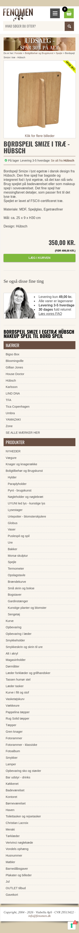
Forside (18, 53)
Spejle (59, 53)
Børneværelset (15, 803)
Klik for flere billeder (40, 136)
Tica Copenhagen (17, 406)
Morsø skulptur (18, 555)
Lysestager (15, 510)
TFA (8, 400)
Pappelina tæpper (18, 712)
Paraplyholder (17, 484)
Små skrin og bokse (21, 588)
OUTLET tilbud (16, 888)
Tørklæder (13, 836)
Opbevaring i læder (18, 633)
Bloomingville (15, 361)
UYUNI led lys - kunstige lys (26, 503)
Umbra (10, 413)
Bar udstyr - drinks (18, 777)
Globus (12, 523)
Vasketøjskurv (15, 699)
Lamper (11, 764)
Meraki (10, 829)
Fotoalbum (13, 751)
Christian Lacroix (17, 823)
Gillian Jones (14, 367)
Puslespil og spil (18, 536)
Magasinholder (15, 660)
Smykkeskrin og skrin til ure (24, 647)
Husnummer (14, 855)
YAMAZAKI (13, 419)
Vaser (12, 529)
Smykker (11, 757)
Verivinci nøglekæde (19, 842)
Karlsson (11, 387)
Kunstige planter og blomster (27, 607)
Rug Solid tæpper (17, 718)
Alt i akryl (12, 653)
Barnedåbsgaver (17, 868)
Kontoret (11, 797)
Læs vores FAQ (50, 314)
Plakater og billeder (19, 875)
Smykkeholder (15, 640)
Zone (9, 426)
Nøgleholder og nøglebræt (25, 496)
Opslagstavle (16, 575)
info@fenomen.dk (39, 916)
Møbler (10, 862)
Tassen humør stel (18, 679)
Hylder (12, 477)
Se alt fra (62, 160)
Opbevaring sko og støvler (23, 770)
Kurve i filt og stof (17, 692)
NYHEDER (13, 451)
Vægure (11, 458)
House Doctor (15, 374)
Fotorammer (14, 738)
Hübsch (11, 380)
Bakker (12, 549)
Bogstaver (14, 594)
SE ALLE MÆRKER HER (23, 432)
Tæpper (11, 725)
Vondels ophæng (17, 849)
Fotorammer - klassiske (21, 744)
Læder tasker (15, 686)
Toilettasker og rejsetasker (23, 816)
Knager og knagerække (21, 464)
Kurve (10, 621)
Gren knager (14, 731)
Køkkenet (12, 783)
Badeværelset (15, 790)
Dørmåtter (12, 666)
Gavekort (12, 894)
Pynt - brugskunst (19, 490)
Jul (7, 881)
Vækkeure (13, 705)
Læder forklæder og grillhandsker (28, 673)
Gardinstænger (18, 601)
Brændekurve (17, 581)
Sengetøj (14, 614)
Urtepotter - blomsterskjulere (27, 516)
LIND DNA (13, 393)
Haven (10, 810)
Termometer (16, 568)
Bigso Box (12, 354)
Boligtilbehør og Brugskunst (39, 53)
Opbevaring (13, 627)
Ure (10, 542)
